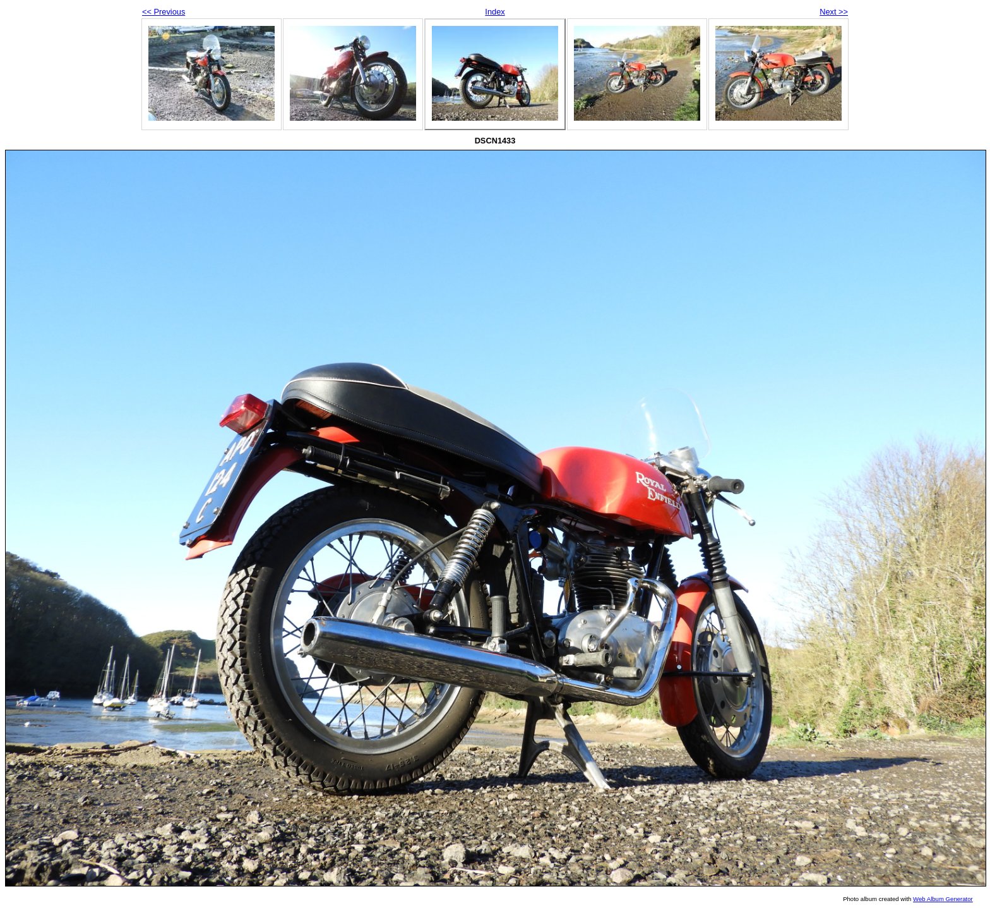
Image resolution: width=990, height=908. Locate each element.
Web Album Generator (943, 898)
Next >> (834, 11)
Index (494, 11)
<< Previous (163, 11)
